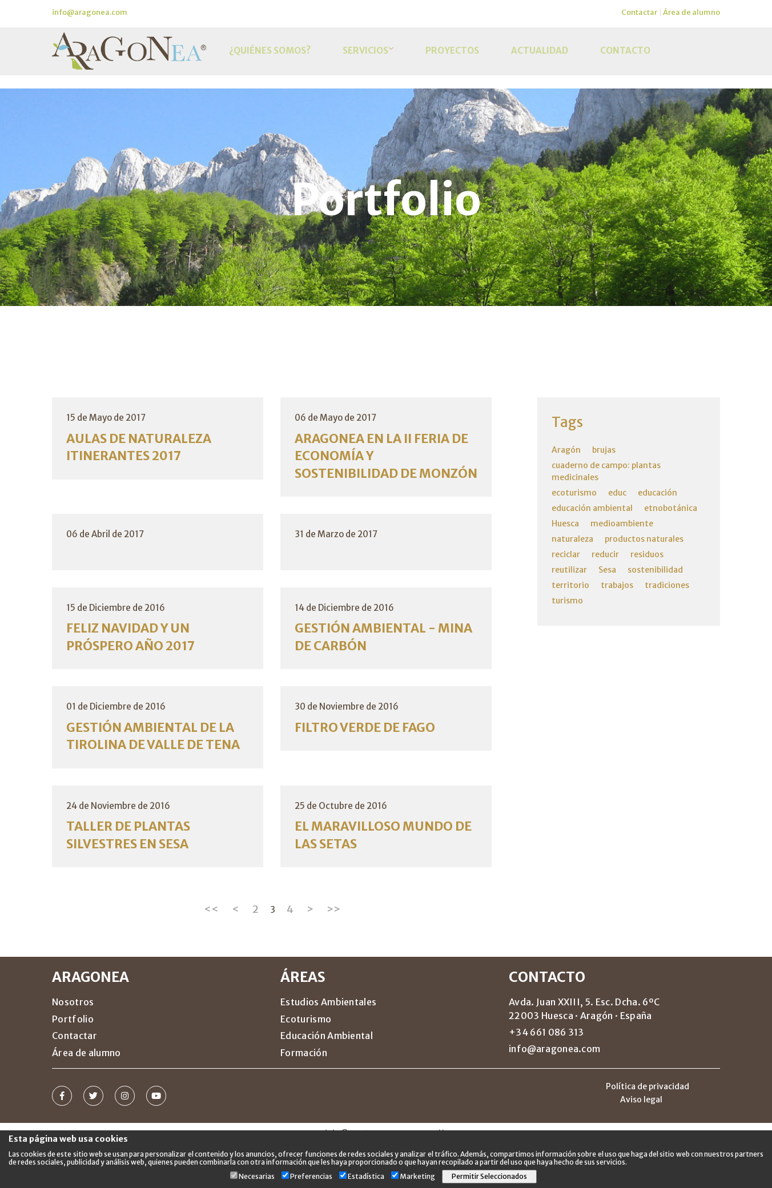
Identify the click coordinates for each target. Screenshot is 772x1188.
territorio (570, 585)
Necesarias (257, 1177)
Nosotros (73, 1046)
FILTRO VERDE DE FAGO (372, 751)
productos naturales (644, 539)
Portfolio (73, 1063)
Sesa (607, 570)
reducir (605, 554)
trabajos (617, 585)
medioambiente (621, 523)
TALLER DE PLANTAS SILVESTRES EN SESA (134, 879)
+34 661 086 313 (546, 1076)
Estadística (366, 1177)
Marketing (417, 1177)
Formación (303, 1097)
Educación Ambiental (326, 1080)
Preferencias (311, 1177)
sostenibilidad (655, 570)
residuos (647, 554)
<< (211, 953)
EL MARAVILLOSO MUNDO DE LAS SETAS (381, 879)
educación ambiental (592, 508)
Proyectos (444, 59)
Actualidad (526, 59)
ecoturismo (574, 493)
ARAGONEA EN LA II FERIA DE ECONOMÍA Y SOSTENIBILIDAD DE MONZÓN (380, 466)
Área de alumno (691, 12)
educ (617, 493)
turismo (567, 600)
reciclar (566, 554)
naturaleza (572, 539)
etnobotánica (670, 508)
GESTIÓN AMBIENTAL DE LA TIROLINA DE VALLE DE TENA (151, 769)
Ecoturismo (305, 1063)
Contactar (639, 12)
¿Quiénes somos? (267, 59)
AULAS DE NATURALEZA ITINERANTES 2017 (146, 448)
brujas (604, 450)
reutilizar (569, 570)
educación (657, 493)
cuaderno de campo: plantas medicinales (606, 471)
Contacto (605, 59)
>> (333, 953)
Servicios (364, 59)
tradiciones (667, 585)
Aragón (566, 450)
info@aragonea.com (89, 12)
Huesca (565, 523)
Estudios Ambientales (328, 1046)
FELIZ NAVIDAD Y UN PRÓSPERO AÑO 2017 (137, 659)
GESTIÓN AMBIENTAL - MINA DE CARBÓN (372, 659)
